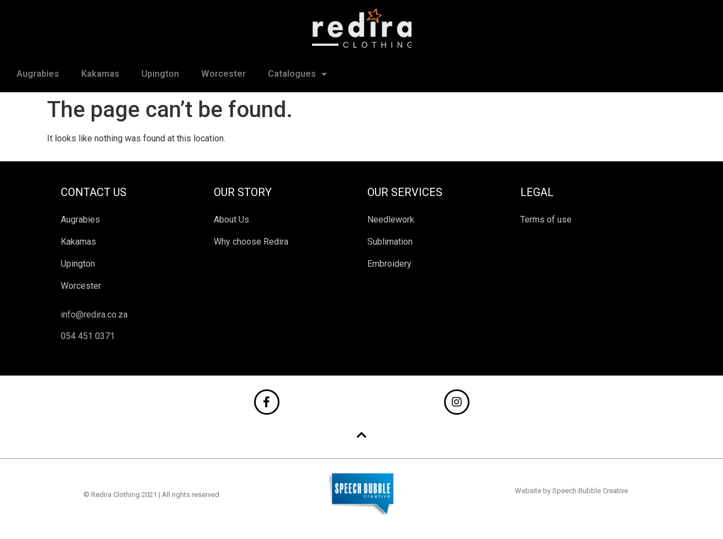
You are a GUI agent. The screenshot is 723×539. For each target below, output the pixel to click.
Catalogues (297, 74)
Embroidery (389, 263)
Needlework (390, 219)
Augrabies (38, 73)
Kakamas (100, 73)
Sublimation (390, 241)
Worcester (223, 73)
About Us (231, 219)
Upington (160, 73)
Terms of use (546, 219)
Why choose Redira (251, 241)
